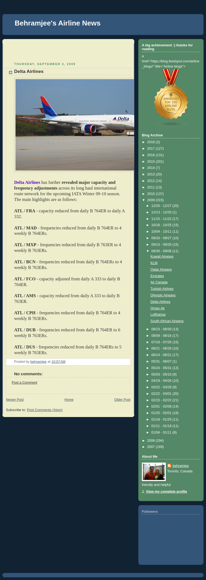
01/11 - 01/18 (162, 426)
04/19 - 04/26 (162, 381)
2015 (151, 162)
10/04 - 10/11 (162, 231)
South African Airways (167, 321)
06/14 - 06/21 (162, 355)
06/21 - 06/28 (162, 348)
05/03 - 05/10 (162, 374)
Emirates (157, 276)
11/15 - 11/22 (162, 219)
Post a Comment (24, 382)
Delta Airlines (161, 302)
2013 (151, 174)
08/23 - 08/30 (162, 329)
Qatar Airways (161, 269)
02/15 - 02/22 (162, 400)
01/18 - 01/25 (162, 419)
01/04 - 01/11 (162, 432)
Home (69, 400)
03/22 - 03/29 (162, 387)
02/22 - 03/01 (162, 394)
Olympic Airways (163, 295)
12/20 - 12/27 (162, 206)
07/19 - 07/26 (162, 342)
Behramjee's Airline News (58, 23)
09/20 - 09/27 (162, 238)
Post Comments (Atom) (45, 410)
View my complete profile (166, 492)
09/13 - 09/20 (162, 244)
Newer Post (15, 400)
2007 (151, 447)
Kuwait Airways (162, 256)
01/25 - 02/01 (162, 413)
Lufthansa (158, 314)
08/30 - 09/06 (162, 251)
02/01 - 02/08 (162, 406)
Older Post (122, 400)
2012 (151, 181)
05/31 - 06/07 (162, 361)
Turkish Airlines (162, 289)
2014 (151, 168)
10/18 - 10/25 (162, 225)
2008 (151, 441)
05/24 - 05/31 (162, 368)
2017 (151, 148)
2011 (151, 187)
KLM (154, 263)
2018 (151, 142)
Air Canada (159, 282)
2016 (151, 155)
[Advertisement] (38, 51)
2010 (151, 194)
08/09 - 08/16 (162, 336)
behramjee (181, 466)
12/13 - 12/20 (162, 212)
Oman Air (158, 308)
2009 (151, 200)
